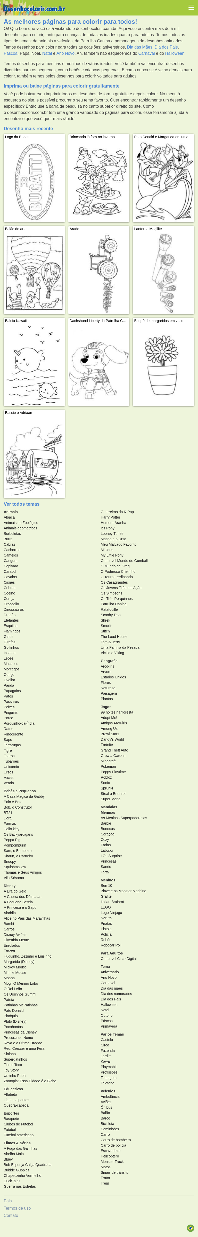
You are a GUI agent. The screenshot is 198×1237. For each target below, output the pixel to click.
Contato (11, 1215)
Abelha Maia (14, 1154)
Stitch (105, 631)
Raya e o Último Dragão (23, 1043)
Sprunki (107, 788)
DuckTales (12, 1181)
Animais (11, 512)
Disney (9, 886)
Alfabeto (10, 1094)
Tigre (8, 750)
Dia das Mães (139, 47)
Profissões (109, 1072)
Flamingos (12, 631)
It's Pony (107, 528)
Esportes (11, 1113)
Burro (8, 539)
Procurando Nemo (18, 1038)
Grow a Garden (113, 756)
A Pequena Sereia (18, 902)
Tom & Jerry (110, 642)
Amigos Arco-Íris (114, 723)
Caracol (10, 571)
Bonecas (108, 829)
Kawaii (106, 1061)
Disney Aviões (15, 935)
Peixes (9, 707)
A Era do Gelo (15, 891)
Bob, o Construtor (18, 807)
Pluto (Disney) (15, 1021)
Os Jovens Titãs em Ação (121, 588)
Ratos (8, 729)
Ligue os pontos (16, 1100)
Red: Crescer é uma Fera (24, 1048)
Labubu (107, 850)
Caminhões (110, 1129)
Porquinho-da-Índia (19, 723)
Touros (9, 756)
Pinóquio (11, 1016)
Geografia (109, 661)
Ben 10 (106, 885)
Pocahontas (13, 1027)
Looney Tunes (112, 533)
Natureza (108, 688)
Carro (105, 1134)
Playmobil (109, 1067)
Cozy (105, 839)
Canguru (11, 561)
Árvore (106, 672)
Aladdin (10, 913)
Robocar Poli (111, 945)
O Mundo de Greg (115, 566)
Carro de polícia (113, 1145)
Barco (105, 1118)
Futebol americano (19, 1135)
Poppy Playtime (113, 772)
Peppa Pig (12, 840)
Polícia (106, 934)
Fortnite (107, 745)
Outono (107, 1015)
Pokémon (108, 766)
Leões (8, 658)
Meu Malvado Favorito (119, 544)
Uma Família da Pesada (120, 647)
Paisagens (109, 693)
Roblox (106, 777)
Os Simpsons (111, 593)
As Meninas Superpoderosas (124, 818)
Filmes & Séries (17, 1143)
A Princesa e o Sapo (20, 907)
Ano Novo (65, 53)
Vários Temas (112, 1034)
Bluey (8, 1159)
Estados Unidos (113, 677)
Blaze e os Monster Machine (123, 891)
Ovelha (9, 680)
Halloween (175, 53)
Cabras (9, 544)
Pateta (9, 1000)
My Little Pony (112, 555)
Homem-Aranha (113, 523)
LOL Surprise (111, 856)
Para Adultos (112, 953)
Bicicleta (107, 1124)
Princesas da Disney (20, 1032)
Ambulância (110, 1096)
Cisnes (9, 582)
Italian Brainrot (112, 902)
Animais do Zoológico (21, 523)
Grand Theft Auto (114, 750)
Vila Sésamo (14, 878)
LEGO (106, 907)
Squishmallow (15, 867)
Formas (10, 823)
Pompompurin (15, 845)
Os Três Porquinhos (117, 599)
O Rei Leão (13, 989)
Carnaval (146, 53)
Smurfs (106, 626)
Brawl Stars (110, 734)
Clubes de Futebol (18, 1124)
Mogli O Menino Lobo (21, 983)
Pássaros (11, 702)
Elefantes (11, 620)
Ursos (8, 772)
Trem (105, 1183)
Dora (7, 818)
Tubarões (11, 761)
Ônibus (106, 1107)
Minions (107, 550)
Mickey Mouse (15, 967)
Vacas (8, 778)
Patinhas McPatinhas (21, 1005)
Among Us (109, 728)
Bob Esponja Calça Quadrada (27, 1165)
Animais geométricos (20, 528)
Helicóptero (110, 1156)
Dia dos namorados (116, 994)
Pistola (106, 929)
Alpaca (9, 517)
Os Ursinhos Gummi (20, 994)
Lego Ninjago (111, 913)
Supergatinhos (15, 1059)
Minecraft (108, 761)
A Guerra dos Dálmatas (22, 897)
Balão (105, 1113)
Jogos (106, 707)
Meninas (108, 812)
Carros (9, 929)
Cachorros (12, 550)
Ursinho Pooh (15, 1076)
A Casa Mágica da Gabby (24, 796)
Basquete (11, 1119)
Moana (9, 978)
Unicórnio (11, 767)
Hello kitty (11, 829)
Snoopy (10, 861)
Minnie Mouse (15, 972)
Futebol (10, 1130)
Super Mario (110, 799)
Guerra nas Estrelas (20, 1186)
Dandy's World (112, 739)
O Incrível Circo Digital (119, 959)
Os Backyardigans (18, 834)
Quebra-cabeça (16, 1105)
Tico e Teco (13, 1065)
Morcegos (11, 669)
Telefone (107, 1083)
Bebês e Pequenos (20, 791)
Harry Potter (110, 517)
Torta (105, 872)
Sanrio (106, 867)
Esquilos (10, 626)
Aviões (106, 1102)
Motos (106, 1167)
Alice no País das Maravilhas (27, 918)
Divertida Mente (16, 940)
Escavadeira (111, 1151)
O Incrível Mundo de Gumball (124, 561)
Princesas (109, 861)
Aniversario (110, 972)
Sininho (10, 1054)
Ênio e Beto (13, 802)
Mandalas (109, 807)
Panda (9, 685)
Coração (107, 834)
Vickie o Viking (112, 653)
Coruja (9, 599)
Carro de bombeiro (116, 1140)
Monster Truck (112, 1162)
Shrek (105, 620)
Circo (105, 1045)
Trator (105, 1178)
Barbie (106, 823)
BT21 (8, 813)
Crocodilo (11, 604)
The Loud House (114, 637)
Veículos (108, 1091)
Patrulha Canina (114, 604)
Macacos (11, 664)
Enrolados (12, 945)
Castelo (107, 1040)
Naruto (106, 918)
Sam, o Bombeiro (17, 851)
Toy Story (11, 1070)
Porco (8, 718)
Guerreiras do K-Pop (117, 512)
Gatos (8, 637)
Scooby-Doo (111, 615)
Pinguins (11, 712)
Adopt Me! (109, 718)
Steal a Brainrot (113, 794)
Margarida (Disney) (19, 962)
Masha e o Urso (113, 539)
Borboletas (12, 533)
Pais (8, 1201)
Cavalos (10, 577)
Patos (8, 696)
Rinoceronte (13, 734)
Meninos (108, 880)
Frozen (9, 951)
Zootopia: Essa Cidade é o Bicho (30, 1081)
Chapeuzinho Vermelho (22, 1175)
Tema (105, 967)
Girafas (9, 642)
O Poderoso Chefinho (118, 571)
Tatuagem (109, 1078)
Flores (106, 682)
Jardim (106, 1056)
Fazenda (108, 1050)
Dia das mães (112, 988)
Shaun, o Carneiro (18, 856)
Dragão (9, 615)
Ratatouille (109, 609)
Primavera (109, 1026)
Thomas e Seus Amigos (23, 872)
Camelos (11, 555)
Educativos (13, 1089)
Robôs (106, 940)
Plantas (107, 699)
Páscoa (10, 53)
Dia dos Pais (166, 47)
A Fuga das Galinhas (20, 1148)
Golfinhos (11, 647)
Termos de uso (17, 1208)
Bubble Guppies (16, 1170)
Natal (47, 53)
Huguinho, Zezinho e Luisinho (27, 956)
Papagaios (12, 691)
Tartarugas (12, 745)
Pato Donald (13, 1010)
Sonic (105, 783)
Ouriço (9, 674)
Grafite (106, 896)
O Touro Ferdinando (117, 577)
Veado (9, 783)
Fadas (106, 845)
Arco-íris (107, 666)
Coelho (9, 593)
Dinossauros (14, 609)
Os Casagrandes (114, 582)
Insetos (9, 653)
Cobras (9, 588)
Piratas (106, 923)
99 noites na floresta (117, 712)
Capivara (11, 566)
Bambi (9, 924)
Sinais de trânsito (114, 1172)
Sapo (8, 740)
